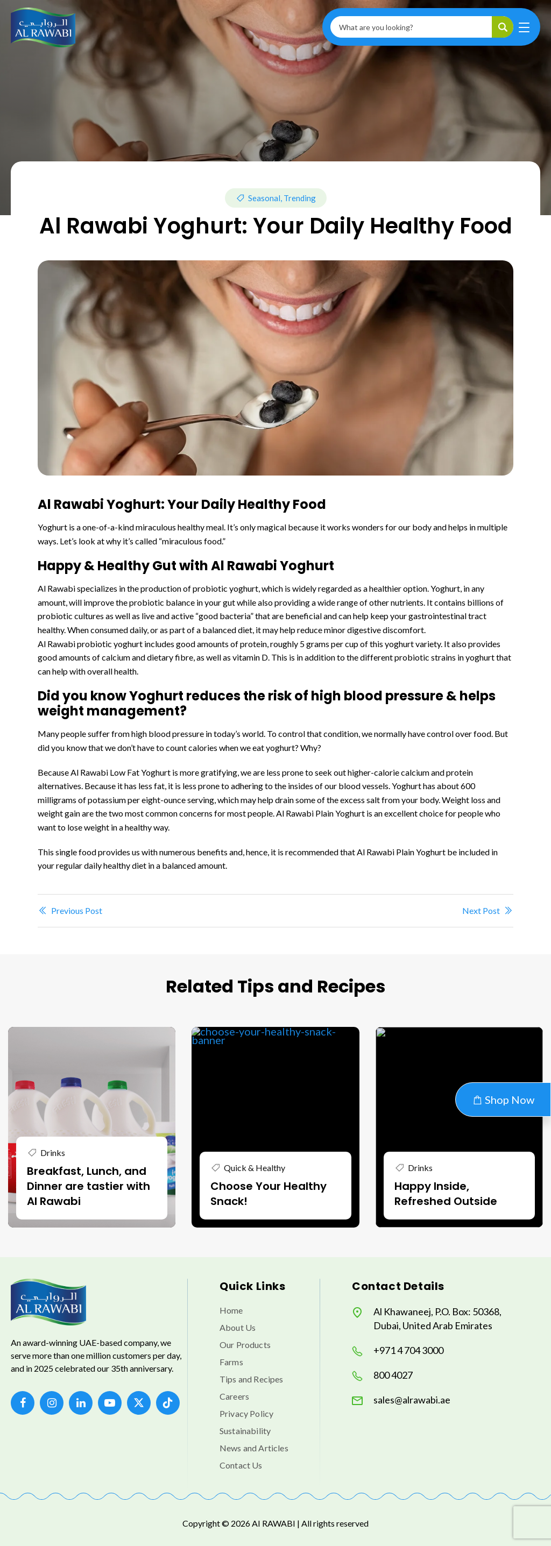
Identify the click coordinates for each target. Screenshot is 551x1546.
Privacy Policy (246, 1413)
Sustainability (245, 1431)
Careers (234, 1396)
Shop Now (503, 1099)
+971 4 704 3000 (397, 1350)
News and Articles (254, 1448)
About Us (238, 1327)
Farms (231, 1362)
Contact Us (241, 1465)
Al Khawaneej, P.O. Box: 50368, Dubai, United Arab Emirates (426, 1318)
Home (231, 1310)
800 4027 (382, 1375)
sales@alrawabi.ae (401, 1400)
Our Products (245, 1344)
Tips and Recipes (252, 1379)
